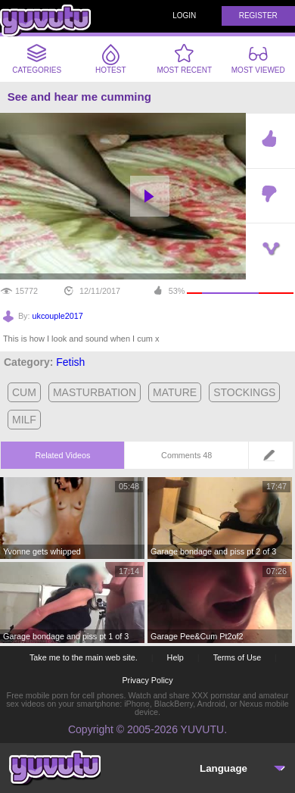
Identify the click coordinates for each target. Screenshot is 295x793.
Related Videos (62, 455)
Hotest (110, 59)
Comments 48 (186, 455)
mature (175, 392)
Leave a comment (273, 460)
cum (24, 392)
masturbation (94, 392)
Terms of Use (237, 657)
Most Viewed (258, 60)
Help (175, 657)
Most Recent (184, 59)
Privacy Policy (147, 680)
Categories (36, 59)
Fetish (70, 362)
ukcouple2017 (58, 315)
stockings (244, 392)
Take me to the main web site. (84, 657)
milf (24, 420)
